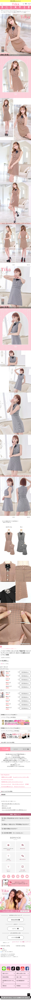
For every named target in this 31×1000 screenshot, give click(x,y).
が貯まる (8, 868)
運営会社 (5, 985)
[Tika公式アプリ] (15, 882)
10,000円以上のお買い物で (8, 847)
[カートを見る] (25, 3)
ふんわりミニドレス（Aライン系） (21, 777)
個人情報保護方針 (20, 980)
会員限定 (8, 857)
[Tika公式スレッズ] (8, 876)
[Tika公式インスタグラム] (4, 876)
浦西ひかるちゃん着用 (7, 777)
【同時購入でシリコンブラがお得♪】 (9, 714)
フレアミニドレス (13, 10)
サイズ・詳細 (26, 749)
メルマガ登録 (15, 937)
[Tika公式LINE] (17, 876)
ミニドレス (6, 10)
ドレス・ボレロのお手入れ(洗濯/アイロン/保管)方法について (14, 809)
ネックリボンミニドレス (18, 784)
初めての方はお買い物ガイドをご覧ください (11, 803)
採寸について (4, 805)
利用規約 (19, 985)
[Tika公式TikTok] (22, 876)
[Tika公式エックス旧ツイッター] (13, 876)
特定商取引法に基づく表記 (8, 981)
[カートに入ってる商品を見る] (26, 4)
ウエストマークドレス (20, 786)
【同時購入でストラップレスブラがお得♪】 (10, 728)
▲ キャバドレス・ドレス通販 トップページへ (21, 941)
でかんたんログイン (23, 868)
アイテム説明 (5, 749)
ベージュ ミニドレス (6, 784)
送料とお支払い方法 (21, 973)
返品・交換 (19, 977)
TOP (2, 10)
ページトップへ (28, 994)
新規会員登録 (15, 920)
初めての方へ (6, 973)
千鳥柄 (27, 784)
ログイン (15, 929)
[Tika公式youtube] (27, 876)
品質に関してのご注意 (6, 807)
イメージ (16, 749)
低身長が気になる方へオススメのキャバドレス (12, 781)
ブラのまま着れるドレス (7, 786)
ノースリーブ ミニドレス (7, 779)
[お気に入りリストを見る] (23, 4)
